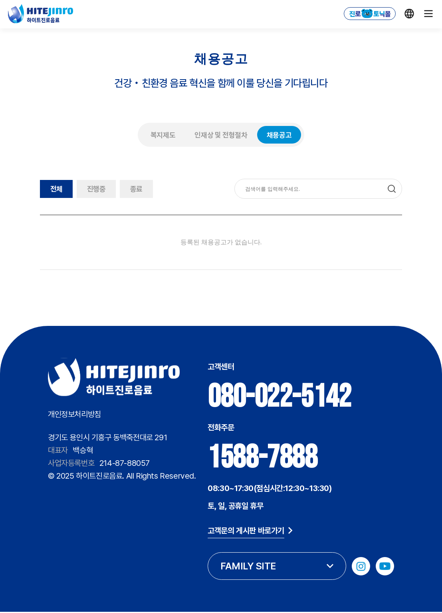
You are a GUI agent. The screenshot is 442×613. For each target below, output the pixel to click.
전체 (58, 189)
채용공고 (279, 135)
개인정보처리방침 (74, 414)
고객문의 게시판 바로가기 (240, 530)
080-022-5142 (270, 397)
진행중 (103, 189)
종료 (147, 189)
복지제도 (163, 135)
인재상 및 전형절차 (220, 135)
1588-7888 (253, 458)
